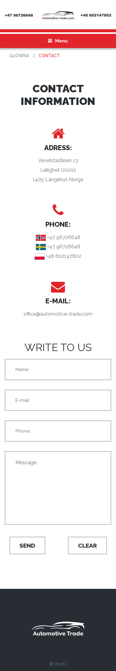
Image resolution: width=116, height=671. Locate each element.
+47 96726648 (63, 237)
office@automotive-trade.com (58, 314)
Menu (61, 41)
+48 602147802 (63, 256)
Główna (19, 55)
